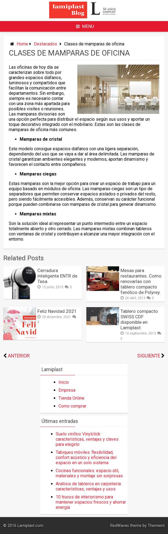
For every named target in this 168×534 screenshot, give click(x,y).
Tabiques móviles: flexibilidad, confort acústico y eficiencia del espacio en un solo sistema (86, 457)
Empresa (66, 390)
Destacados (45, 44)
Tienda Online (71, 398)
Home (22, 44)
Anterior (19, 356)
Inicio (63, 382)
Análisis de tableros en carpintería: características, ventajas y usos (89, 486)
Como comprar (72, 406)
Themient (156, 525)
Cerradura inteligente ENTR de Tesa (57, 276)
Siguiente (148, 356)
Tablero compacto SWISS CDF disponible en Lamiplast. (139, 319)
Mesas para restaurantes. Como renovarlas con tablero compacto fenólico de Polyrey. (140, 281)
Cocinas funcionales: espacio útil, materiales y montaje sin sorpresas (89, 473)
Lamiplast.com (30, 525)
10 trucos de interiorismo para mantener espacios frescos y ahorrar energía (91, 502)
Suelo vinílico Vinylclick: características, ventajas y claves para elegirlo (87, 439)
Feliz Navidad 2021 (57, 311)
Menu (85, 26)
